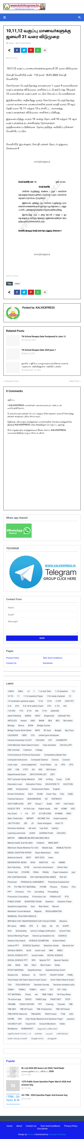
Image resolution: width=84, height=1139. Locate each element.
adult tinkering (14, 716)
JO (32, 823)
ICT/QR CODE (45, 813)
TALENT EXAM (56, 975)
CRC (10, 769)
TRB (70, 1004)
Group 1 (39, 804)
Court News (45, 764)
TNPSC (28, 999)
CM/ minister (14, 750)
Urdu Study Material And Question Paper (44, 1019)
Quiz (33, 906)
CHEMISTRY (61, 740)
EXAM (40, 794)
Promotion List (39, 897)
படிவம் (49, 1033)
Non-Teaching (14, 867)
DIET (53, 774)
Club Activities (49, 745)
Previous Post (11, 381)
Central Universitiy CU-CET (20, 740)
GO (46, 799)
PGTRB (43, 887)
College (39, 750)
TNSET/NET (55, 999)
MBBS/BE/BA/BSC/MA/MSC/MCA (33, 838)
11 (18, 696)
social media (37, 955)
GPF (29, 804)
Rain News (43, 906)
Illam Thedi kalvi (15, 818)
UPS (20, 1019)
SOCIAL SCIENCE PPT (18, 955)
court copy (12, 764)
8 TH (29, 711)
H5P (58, 804)
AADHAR (55, 711)
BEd (50, 720)
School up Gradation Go (43, 936)
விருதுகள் (52, 1038)
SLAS (28, 950)
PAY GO (63, 877)
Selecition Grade (51, 945)
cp (56, 764)
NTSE (26, 867)
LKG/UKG (61, 833)
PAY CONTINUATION (17, 877)
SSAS (17, 965)
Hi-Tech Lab (29, 809)
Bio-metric (68, 720)
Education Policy (33, 784)
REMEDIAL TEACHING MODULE (22, 916)
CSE (17, 769)
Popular (10, 1061)
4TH (17, 706)
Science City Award (16, 941)
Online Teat (62, 867)
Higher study (44, 809)
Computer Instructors (17, 760)
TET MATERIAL (14, 994)
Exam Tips (51, 794)
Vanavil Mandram (47, 1024)
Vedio (62, 1024)
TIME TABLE (47, 994)
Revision (63, 921)
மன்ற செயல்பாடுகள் (17, 1038)
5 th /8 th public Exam (33, 706)
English (56, 789)
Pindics (64, 887)
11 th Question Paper (33, 696)
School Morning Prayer (18, 936)
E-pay (59, 779)
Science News (59, 941)
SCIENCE (62, 936)
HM (55, 809)
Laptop (55, 828)
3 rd (9, 706)
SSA (9, 965)
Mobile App (47, 848)
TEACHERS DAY (22, 985)
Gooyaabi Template (57, 1134)
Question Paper (64, 901)
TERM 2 (22, 989)
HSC (73, 809)
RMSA (23, 926)
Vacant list (30, 1024)
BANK (41, 720)
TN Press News (64, 994)
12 (70, 696)
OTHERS (25, 872)
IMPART (30, 818)
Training (49, 1004)
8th (36, 711)
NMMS (62, 862)
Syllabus (26, 975)
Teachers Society (41, 985)
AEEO (37, 716)
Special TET (44, 960)
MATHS (11, 838)
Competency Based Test (55, 755)
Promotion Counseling (18, 897)
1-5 (73, 691)
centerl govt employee (49, 735)
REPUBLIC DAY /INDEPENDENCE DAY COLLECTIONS (32, 921)
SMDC (60, 950)
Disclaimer (48, 663)
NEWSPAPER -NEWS (17, 862)
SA (51, 926)
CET (50, 740)
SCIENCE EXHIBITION (39, 941)
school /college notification (42, 931)
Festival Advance (15, 799)
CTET (25, 769)
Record (55, 906)
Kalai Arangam (45, 823)
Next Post (74, 381)
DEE (40, 769)
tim (36, 994)
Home (9, 1126)
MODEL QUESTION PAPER (19, 853)
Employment (22, 789)
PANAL (46, 872)
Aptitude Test (64, 716)
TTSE (63, 1014)
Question (49, 901)
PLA (73, 887)
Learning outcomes (16, 833)
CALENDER (13, 735)
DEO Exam (51, 769)
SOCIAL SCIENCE (55, 955)
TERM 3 (32, 989)
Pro (29, 892)
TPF (40, 1004)
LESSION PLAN (46, 833)
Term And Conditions (52, 658)
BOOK (30, 725)
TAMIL (70, 975)
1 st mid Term (45, 691)
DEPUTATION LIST (38, 774)
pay (73, 872)
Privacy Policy (12, 658)
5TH (49, 706)
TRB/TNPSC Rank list (17, 1014)
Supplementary (35, 970)
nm (53, 862)
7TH (21, 711)
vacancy (70, 1019)
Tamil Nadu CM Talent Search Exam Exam (27, 980)
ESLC (30, 794)
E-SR (68, 779)
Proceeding (53, 892)
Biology (11, 725)
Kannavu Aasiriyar (16, 828)
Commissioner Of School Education (24, 755)
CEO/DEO (40, 740)
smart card (40, 950)
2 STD (58, 701)
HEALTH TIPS (14, 809)
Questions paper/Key (17, 906)
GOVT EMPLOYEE (16, 804)
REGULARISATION (54, 911)
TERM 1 (11, 989)
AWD (32, 720)
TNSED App (41, 999)
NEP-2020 (39, 857)
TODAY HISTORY (26, 1004)
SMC (51, 950)
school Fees (64, 931)
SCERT (66, 926)
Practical (19, 892)
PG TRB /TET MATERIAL (25, 887)
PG (9, 887)
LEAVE (32, 833)
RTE (31, 926)
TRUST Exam (51, 1014)
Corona (55, 760)
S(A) (44, 926)
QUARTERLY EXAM (32, 901)
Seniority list (68, 945)
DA (33, 769)
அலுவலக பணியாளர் (47, 1029)
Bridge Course (43, 725)
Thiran (28, 994)
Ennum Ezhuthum (16, 794)
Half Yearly (69, 804)
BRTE (37, 730)
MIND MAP (53, 843)
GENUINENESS (34, 799)
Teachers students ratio (63, 985)
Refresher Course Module (19, 911)
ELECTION (68, 784)
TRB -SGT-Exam (63, 1009)
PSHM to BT (55, 897)
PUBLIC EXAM (14, 901)
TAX (10, 985)
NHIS (32, 862)
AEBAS (28, 716)
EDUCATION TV (52, 784)
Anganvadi (49, 716)
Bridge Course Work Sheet (19, 730)
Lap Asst (44, 828)
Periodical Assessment (58, 882)
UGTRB (11, 1019)
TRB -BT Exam (26, 1009)
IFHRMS (58, 813)
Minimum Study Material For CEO (23, 848)
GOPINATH (57, 799)
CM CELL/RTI (66, 745)
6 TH (57, 706)
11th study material (56, 696)
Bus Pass (69, 730)
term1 (43, 989)
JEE (25, 823)
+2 (28, 691)
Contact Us (11, 663)
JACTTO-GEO (14, 823)
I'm (26, 813)
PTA (67, 897)
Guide (49, 804)
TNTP (67, 999)
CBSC (24, 735)
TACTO (42, 975)
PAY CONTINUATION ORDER (43, 877)
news (11, 43)
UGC (71, 1014)
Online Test (13, 872)
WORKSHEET (27, 1029)
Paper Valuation (60, 872)
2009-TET (69, 701)
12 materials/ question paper (21, 701)
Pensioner (12, 882)
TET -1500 (61, 989)
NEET (28, 857)
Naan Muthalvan (43, 853)
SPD (34, 960)
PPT (10, 892)
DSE (40, 779)
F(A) (62, 794)
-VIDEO (11, 691)
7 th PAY (11, 711)
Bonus (21, 725)
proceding (39, 892)
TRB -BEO (12, 1009)
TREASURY (36, 1014)
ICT (33, 813)
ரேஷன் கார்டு (37, 1038)
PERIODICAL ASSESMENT (32, 882)
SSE (26, 965)
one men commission (43, 867)
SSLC (34, 965)
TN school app (14, 999)
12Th (49, 701)
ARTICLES (12, 720)
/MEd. (20, 691)
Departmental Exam (17, 774)
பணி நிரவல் (62, 1033)
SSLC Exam (45, 965)
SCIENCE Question (31, 945)
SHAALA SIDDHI (15, 950)
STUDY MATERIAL (16, 970)
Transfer (61, 1004)
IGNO (68, 813)
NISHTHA (43, 862)
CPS (71, 764)
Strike (57, 965)
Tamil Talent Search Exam (62, 980)
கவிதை (38, 1033)
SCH (10, 931)
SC (57, 926)
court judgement (28, 764)
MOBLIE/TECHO (63, 848)
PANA (36, 872)
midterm (40, 843)
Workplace (12, 1029)
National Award (15, 857)
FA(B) (70, 794)
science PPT (13, 945)
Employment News (40, 789)
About (19, 1126)
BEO (58, 720)
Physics (53, 887)
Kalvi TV (59, 823)
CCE (33, 735)
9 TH (44, 711)
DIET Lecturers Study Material (21, 779)
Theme (31, 1134)
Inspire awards (60, 818)
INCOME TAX (44, 818)
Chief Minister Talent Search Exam (23, 745)
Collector (27, 750)
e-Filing (49, 779)
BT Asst (47, 730)
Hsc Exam (12, 813)
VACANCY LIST (15, 1024)
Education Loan (15, 784)
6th (64, 706)
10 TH (10, 696)
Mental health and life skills (20, 843)
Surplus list (13, 975)
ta (34, 975)
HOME (64, 809)
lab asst (32, 828)
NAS (57, 853)
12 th (40, 701)
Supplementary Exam (55, 970)
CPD (63, 764)
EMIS (10, 789)
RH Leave (12, 926)
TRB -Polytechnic (44, 1009)
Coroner (66, 760)
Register (38, 911)
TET (51, 989)
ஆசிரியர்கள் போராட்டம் (19, 1033)
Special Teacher (61, 960)
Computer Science (39, 760)
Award (24, 720)
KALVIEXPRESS (45, 307)
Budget (58, 730)
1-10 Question (61, 691)
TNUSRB (11, 1004)
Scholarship (21, 931)
